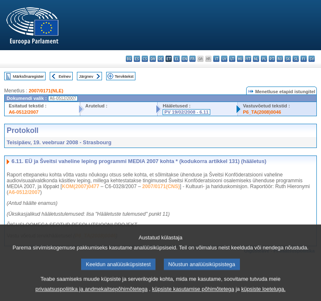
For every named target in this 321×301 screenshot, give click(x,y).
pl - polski (264, 59)
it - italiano (216, 59)
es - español (137, 59)
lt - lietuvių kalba (232, 59)
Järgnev (86, 76)
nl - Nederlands (256, 59)
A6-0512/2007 (23, 112)
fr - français (192, 59)
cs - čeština (145, 59)
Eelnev (65, 76)
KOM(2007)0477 (80, 186)
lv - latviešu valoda (224, 59)
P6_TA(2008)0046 (262, 112)
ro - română (280, 59)
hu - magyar (240, 59)
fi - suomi (304, 59)
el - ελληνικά (176, 59)
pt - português (272, 59)
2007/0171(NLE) (46, 90)
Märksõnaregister (28, 76)
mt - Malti (248, 59)
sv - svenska (311, 59)
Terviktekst (124, 76)
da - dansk (153, 59)
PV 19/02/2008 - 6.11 (186, 112)
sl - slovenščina (296, 59)
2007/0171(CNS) (161, 186)
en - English (184, 59)
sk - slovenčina (288, 59)
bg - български (129, 59)
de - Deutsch (161, 59)
